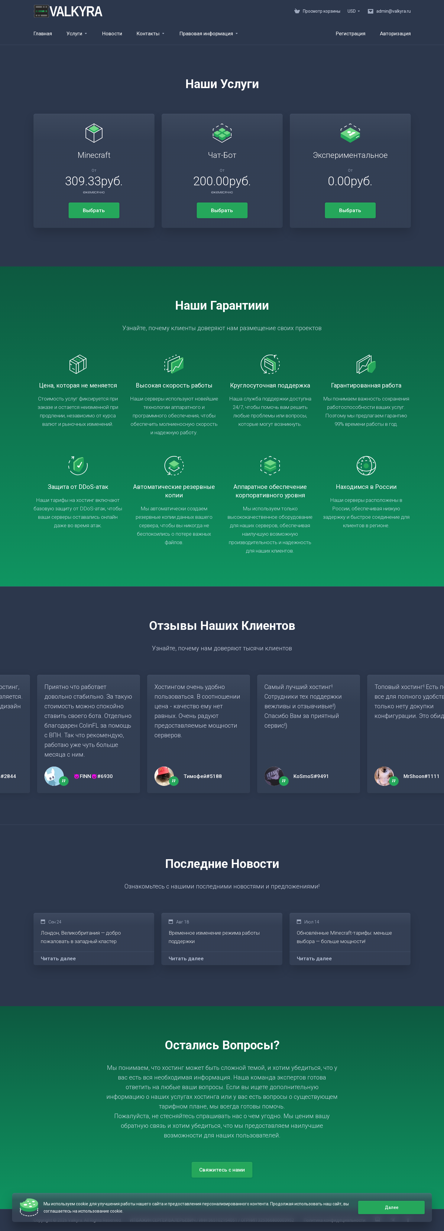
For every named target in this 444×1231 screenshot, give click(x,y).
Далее (391, 1207)
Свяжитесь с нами (222, 1170)
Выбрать (94, 210)
